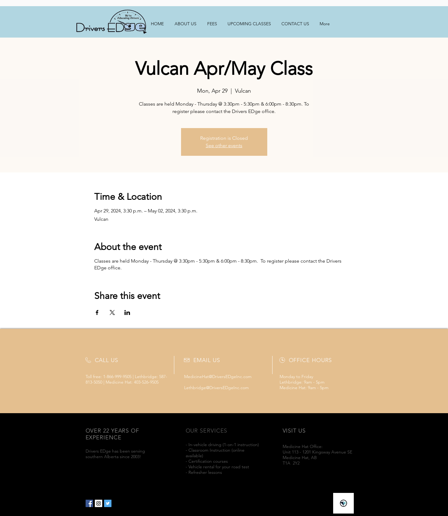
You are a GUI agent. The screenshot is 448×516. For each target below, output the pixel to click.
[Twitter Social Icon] (107, 503)
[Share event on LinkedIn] (127, 312)
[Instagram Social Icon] (98, 503)
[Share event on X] (112, 312)
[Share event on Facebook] (97, 312)
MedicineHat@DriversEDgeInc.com (218, 376)
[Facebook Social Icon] (89, 503)
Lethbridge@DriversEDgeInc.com (216, 387)
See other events (224, 145)
